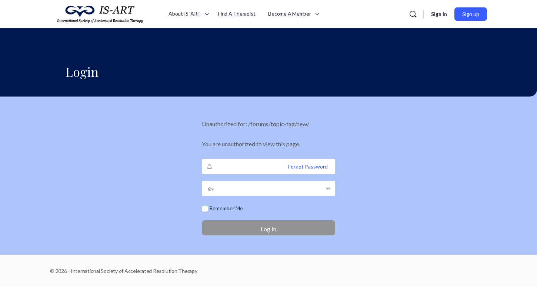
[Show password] (328, 188)
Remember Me (222, 208)
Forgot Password (308, 166)
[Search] (413, 14)
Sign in (439, 14)
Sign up (470, 14)
